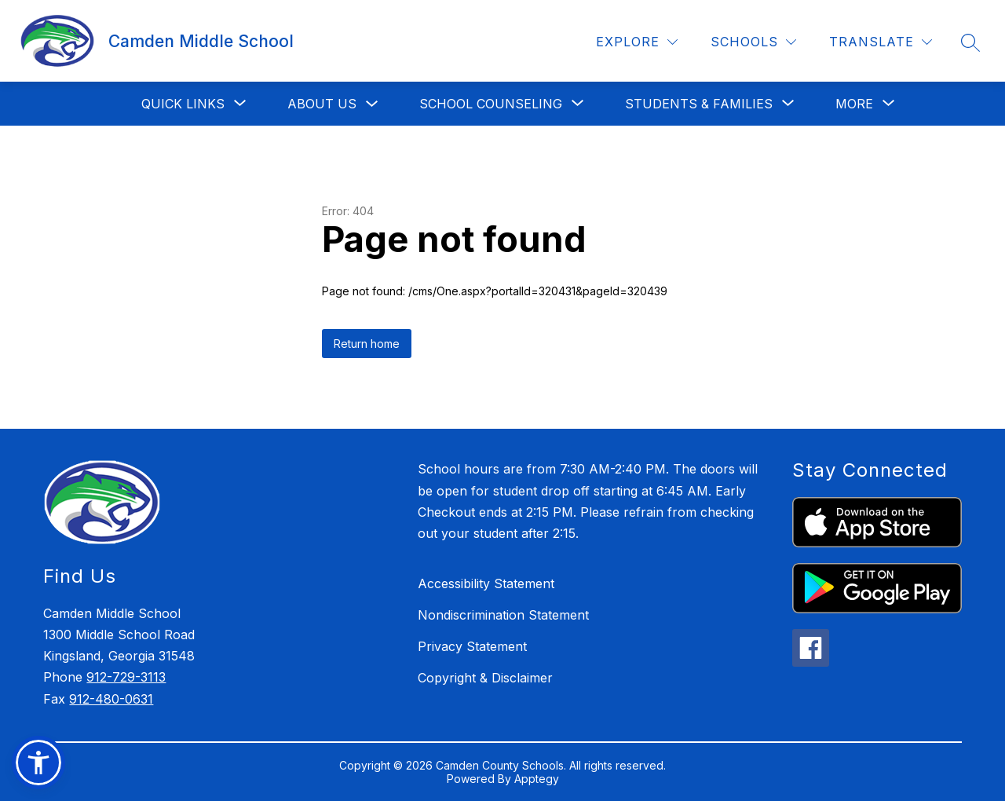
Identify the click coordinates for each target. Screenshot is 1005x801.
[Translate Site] (880, 42)
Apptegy (536, 778)
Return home (367, 343)
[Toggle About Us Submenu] (372, 104)
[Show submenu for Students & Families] (699, 103)
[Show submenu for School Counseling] (490, 103)
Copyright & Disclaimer (485, 678)
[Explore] (637, 42)
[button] (38, 762)
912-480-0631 (111, 699)
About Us (321, 104)
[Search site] (970, 42)
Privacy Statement (472, 646)
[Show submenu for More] (854, 103)
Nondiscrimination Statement (503, 615)
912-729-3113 (126, 677)
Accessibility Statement (486, 583)
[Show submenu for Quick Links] (183, 103)
